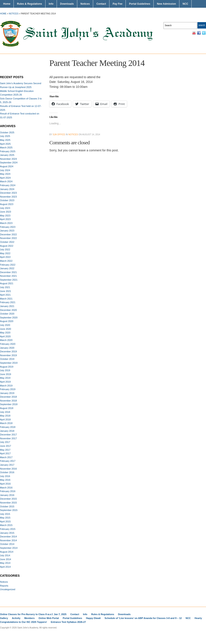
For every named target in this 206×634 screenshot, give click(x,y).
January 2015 (7, 533)
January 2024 (7, 189)
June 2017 (5, 446)
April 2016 (5, 483)
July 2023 (5, 208)
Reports (4, 585)
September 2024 (8, 162)
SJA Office (59, 134)
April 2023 (5, 219)
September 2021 (8, 279)
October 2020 (7, 313)
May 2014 (5, 563)
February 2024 (7, 185)
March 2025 (6, 147)
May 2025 (5, 140)
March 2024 (6, 181)
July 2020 (5, 325)
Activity (16, 618)
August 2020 (6, 321)
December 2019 (8, 351)
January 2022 (7, 268)
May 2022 (5, 253)
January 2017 (7, 465)
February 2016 (7, 491)
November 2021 (8, 276)
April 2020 (5, 336)
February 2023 (7, 227)
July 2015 (5, 514)
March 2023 (6, 223)
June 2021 (5, 291)
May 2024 (5, 174)
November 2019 (8, 355)
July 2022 (5, 249)
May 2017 (5, 450)
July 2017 (5, 442)
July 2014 (5, 555)
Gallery (4, 618)
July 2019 (5, 370)
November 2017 (8, 438)
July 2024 (5, 170)
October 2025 (7, 132)
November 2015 (8, 502)
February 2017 (7, 461)
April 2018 (5, 419)
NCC (185, 3)
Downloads (67, 3)
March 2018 (6, 423)
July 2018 (5, 412)
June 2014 (5, 559)
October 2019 (7, 359)
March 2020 (6, 340)
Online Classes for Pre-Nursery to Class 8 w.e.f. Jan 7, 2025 (33, 614)
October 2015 (7, 506)
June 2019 (5, 374)
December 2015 (8, 498)
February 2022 (7, 264)
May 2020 (5, 332)
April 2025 (5, 144)
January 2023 (7, 230)
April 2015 (5, 521)
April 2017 (5, 453)
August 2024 (6, 166)
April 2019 (5, 381)
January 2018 (7, 431)
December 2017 (8, 434)
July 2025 (5, 136)
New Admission (166, 3)
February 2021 (7, 302)
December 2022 (8, 234)
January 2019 (7, 393)
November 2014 (8, 540)
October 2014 (7, 544)
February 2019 (7, 389)
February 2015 (7, 529)
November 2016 (8, 468)
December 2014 (8, 536)
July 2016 (5, 476)
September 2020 (8, 317)
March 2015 (6, 525)
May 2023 (5, 215)
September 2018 (8, 404)
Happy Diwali (93, 618)
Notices (85, 3)
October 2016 (7, 472)
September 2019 (8, 363)
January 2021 (7, 306)
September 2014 (8, 548)
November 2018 (8, 400)
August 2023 (6, 204)
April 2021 (5, 294)
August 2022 (6, 246)
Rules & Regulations (29, 3)
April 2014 (5, 567)
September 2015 (8, 510)
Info (51, 3)
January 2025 (7, 155)
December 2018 (8, 396)
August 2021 (6, 283)
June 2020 (5, 329)
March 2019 (6, 385)
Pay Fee (117, 3)
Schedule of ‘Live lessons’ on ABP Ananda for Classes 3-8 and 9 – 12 (143, 618)
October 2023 (7, 200)
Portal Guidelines (139, 3)
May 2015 (5, 517)
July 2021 (5, 287)
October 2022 (7, 242)
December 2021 (8, 272)
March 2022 (6, 261)
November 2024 (8, 159)
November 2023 (8, 196)
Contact (101, 3)
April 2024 (5, 177)
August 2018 (6, 408)
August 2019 (6, 366)
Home (6, 3)
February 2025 (7, 151)
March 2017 (6, 457)
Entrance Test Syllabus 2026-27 (68, 622)
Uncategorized (7, 589)
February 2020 (7, 344)
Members (29, 618)
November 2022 (8, 238)
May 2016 (5, 480)
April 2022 (5, 257)
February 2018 (7, 427)
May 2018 (5, 415)
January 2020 (7, 348)
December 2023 (8, 193)
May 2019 (5, 378)
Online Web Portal (49, 618)
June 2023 (5, 211)
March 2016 (6, 487)
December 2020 (8, 310)
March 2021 (6, 298)
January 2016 (7, 495)
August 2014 (6, 551)
